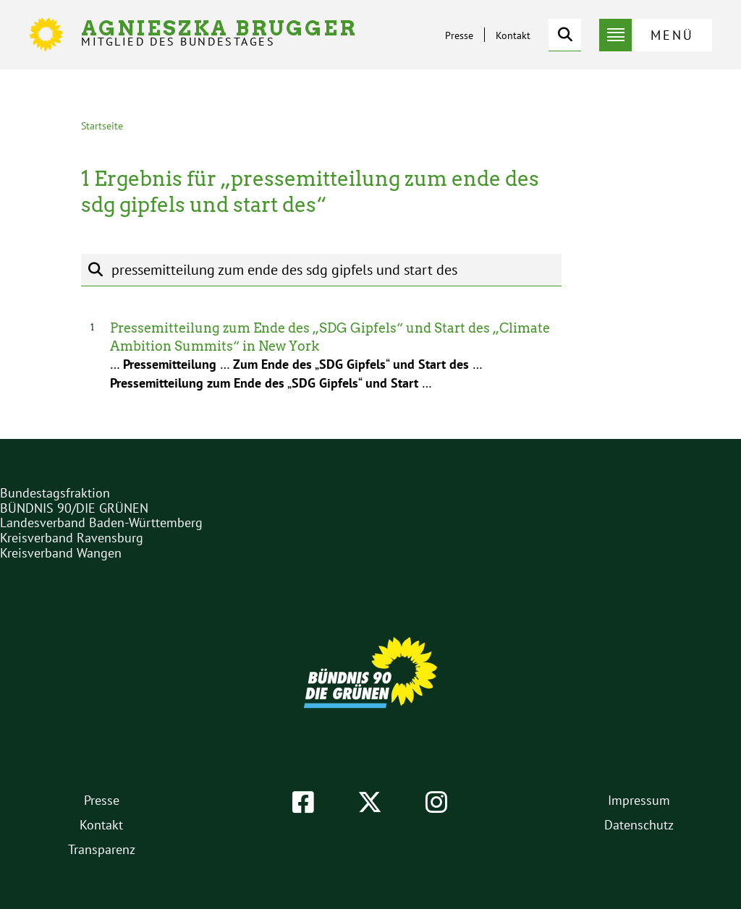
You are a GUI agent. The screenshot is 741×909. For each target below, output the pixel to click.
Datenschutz (639, 824)
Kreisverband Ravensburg (71, 537)
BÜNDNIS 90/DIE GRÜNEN (74, 508)
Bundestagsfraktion (55, 493)
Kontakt (513, 35)
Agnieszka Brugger (219, 32)
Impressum (639, 800)
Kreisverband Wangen (61, 553)
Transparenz (101, 849)
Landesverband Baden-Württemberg (101, 522)
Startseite (102, 125)
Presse (459, 35)
